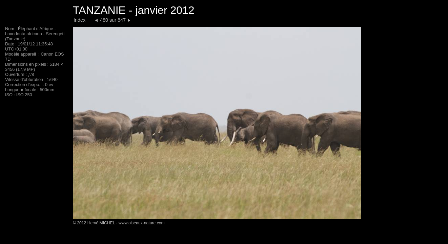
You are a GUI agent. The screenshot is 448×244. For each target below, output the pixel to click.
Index (79, 20)
